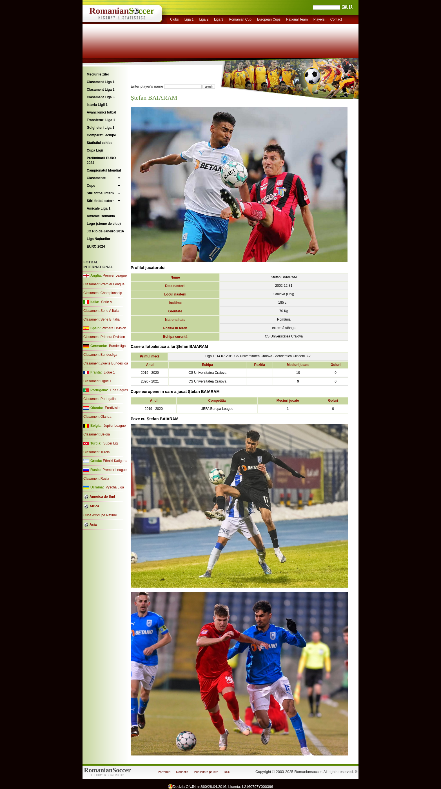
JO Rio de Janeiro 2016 (105, 231)
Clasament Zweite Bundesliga (105, 363)
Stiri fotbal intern (100, 193)
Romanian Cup (240, 19)
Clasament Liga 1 (101, 82)
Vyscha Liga (114, 487)
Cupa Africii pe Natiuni (100, 515)
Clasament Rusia (96, 479)
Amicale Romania (101, 216)
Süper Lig (110, 443)
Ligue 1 (109, 372)
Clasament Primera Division (104, 337)
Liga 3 (218, 19)
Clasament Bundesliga (100, 355)
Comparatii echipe (101, 135)
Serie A (106, 302)
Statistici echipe (99, 143)
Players (319, 19)
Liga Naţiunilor (98, 239)
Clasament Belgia (96, 434)
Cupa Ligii (95, 150)
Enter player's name (147, 86)
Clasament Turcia (96, 452)
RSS (227, 772)
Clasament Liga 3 (101, 97)
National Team (297, 19)
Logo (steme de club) (104, 224)
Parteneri (164, 772)
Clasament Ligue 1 (97, 381)
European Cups (268, 19)
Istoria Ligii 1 (97, 105)
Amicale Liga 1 (98, 208)
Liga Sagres (119, 390)
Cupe (91, 186)
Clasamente (96, 178)
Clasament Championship (102, 293)
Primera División (114, 328)
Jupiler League (115, 426)
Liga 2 (203, 19)
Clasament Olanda (97, 417)
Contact (336, 19)
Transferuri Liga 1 (101, 120)
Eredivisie (112, 408)
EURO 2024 (96, 246)
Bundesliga (117, 346)
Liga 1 (189, 19)
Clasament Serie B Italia (101, 319)
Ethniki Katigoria (115, 461)
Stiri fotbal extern (101, 201)
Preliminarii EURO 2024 (101, 160)
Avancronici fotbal (101, 112)
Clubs (174, 19)
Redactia (182, 772)
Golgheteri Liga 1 (100, 128)
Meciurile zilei (98, 74)
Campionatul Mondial (104, 170)
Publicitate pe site (206, 772)
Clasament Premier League (103, 284)
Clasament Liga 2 (101, 90)
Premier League (115, 275)
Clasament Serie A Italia (101, 311)
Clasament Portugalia (99, 399)
